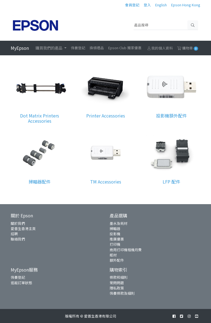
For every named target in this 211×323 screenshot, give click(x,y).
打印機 (115, 244)
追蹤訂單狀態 (21, 282)
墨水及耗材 (118, 223)
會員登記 (132, 4)
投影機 (115, 233)
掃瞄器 (115, 228)
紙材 (113, 255)
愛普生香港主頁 (23, 228)
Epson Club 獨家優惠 (124, 47)
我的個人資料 (160, 48)
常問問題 (117, 282)
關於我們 (18, 223)
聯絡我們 (18, 239)
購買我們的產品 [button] (49, 48)
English (161, 4)
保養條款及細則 (122, 293)
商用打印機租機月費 (126, 249)
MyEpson (20, 48)
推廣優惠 (117, 239)
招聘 (14, 233)
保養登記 (78, 47)
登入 (147, 4)
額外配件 (117, 260)
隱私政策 (117, 288)
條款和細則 (118, 277)
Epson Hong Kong (185, 4)
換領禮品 (97, 47)
